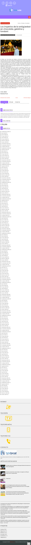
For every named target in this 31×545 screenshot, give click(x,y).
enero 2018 (4, 260)
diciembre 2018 (5, 245)
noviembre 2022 (5, 179)
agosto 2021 (4, 200)
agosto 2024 (4, 149)
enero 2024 (4, 158)
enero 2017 (4, 276)
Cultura (2, 529)
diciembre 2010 (5, 378)
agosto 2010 (4, 384)
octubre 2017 (4, 264)
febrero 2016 (4, 291)
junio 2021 (4, 203)
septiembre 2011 (5, 364)
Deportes (2, 531)
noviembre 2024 (5, 145)
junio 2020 (4, 219)
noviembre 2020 (5, 213)
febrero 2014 (4, 324)
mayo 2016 (4, 287)
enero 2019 (4, 243)
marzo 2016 (4, 290)
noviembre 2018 (5, 246)
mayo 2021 (4, 204)
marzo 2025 (4, 139)
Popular (11, 102)
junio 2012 (4, 351)
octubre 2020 (5, 215)
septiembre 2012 (5, 348)
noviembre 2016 (5, 279)
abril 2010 (4, 390)
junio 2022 (4, 185)
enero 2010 (4, 394)
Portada (2, 534)
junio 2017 (4, 269)
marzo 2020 (4, 224)
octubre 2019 (4, 231)
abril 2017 (4, 272)
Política (2, 532)
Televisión (8, 478)
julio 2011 (3, 367)
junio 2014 (4, 318)
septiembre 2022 (5, 182)
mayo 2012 (4, 352)
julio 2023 (4, 167)
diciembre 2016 (5, 278)
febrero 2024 (5, 157)
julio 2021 (4, 201)
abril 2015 (4, 305)
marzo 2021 (4, 207)
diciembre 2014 (5, 310)
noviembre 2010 (5, 379)
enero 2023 (4, 176)
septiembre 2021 (5, 199)
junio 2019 (4, 236)
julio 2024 (4, 151)
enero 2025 (4, 142)
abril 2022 (4, 188)
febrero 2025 (5, 140)
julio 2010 (4, 385)
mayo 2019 (4, 237)
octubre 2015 (4, 297)
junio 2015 (4, 302)
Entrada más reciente (5, 97)
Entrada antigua (27, 97)
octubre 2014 (5, 313)
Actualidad (4, 102)
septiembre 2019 (5, 233)
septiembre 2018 (5, 249)
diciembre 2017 (5, 261)
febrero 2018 (4, 258)
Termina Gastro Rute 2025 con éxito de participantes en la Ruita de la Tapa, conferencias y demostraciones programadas (15, 516)
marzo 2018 (4, 257)
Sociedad (2, 535)
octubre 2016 (4, 281)
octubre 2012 (4, 346)
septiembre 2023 (5, 164)
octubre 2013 (4, 330)
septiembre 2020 (5, 216)
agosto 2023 (4, 166)
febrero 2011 (4, 375)
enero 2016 (4, 293)
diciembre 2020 (5, 212)
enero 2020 (4, 227)
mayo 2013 (4, 336)
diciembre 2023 (5, 160)
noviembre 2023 (5, 161)
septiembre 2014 (5, 315)
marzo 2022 (4, 190)
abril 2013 (4, 337)
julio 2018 (4, 251)
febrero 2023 (5, 175)
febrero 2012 (4, 357)
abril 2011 (4, 372)
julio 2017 (4, 267)
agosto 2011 (4, 366)
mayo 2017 (4, 270)
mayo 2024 (4, 154)
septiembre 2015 (5, 299)
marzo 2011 (4, 373)
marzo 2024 (4, 155)
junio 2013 (4, 334)
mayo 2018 (4, 254)
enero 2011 (4, 376)
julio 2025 (4, 133)
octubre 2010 (4, 381)
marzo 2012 (4, 355)
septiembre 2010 (5, 382)
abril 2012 (4, 354)
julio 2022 (4, 184)
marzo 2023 (4, 173)
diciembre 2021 (5, 194)
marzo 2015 (4, 306)
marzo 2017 (4, 273)
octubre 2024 (5, 146)
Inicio (17, 97)
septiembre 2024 (5, 148)
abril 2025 (4, 137)
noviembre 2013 (5, 328)
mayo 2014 (4, 319)
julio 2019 (4, 234)
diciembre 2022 (5, 178)
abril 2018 (4, 255)
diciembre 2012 (5, 343)
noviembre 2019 (5, 230)
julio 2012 (4, 349)
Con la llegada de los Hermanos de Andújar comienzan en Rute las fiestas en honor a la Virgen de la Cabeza (17, 486)
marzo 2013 (4, 339)
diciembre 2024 (5, 143)
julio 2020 (4, 218)
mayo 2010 (4, 388)
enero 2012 (4, 358)
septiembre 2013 (5, 331)
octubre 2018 (4, 248)
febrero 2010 (4, 393)
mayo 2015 (4, 303)
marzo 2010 (4, 391)
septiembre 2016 (5, 282)
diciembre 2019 (5, 228)
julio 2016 (4, 284)
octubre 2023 (5, 163)
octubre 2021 (4, 197)
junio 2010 (4, 387)
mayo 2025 (4, 136)
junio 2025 (4, 134)
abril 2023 (4, 172)
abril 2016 (4, 288)
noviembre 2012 (5, 345)
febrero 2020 (5, 225)
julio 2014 (4, 316)
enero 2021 (4, 210)
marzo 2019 (4, 240)
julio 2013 (4, 333)
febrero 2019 (4, 242)
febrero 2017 (4, 275)
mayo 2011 (4, 370)
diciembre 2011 (5, 360)
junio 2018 (4, 252)
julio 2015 (4, 300)
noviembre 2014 (5, 312)
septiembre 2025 (5, 131)
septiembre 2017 (5, 266)
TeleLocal (2, 537)
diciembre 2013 (5, 327)
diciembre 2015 (5, 294)
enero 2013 (4, 342)
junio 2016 (4, 285)
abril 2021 (4, 206)
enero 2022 (4, 193)
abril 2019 (4, 239)
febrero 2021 (4, 209)
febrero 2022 (5, 191)
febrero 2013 (4, 340)
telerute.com (12, 541)
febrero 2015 (4, 307)
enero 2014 (4, 325)
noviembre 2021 (5, 195)
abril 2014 (4, 321)
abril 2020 (4, 222)
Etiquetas (17, 102)
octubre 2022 (5, 181)
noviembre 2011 (5, 361)
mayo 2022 (4, 187)
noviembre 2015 (5, 296)
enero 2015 (4, 309)
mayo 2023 (4, 170)
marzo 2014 (4, 322)
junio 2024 (4, 152)
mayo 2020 (4, 221)
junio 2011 (4, 369)
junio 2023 (4, 169)
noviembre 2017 (5, 263)
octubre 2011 (4, 363)
